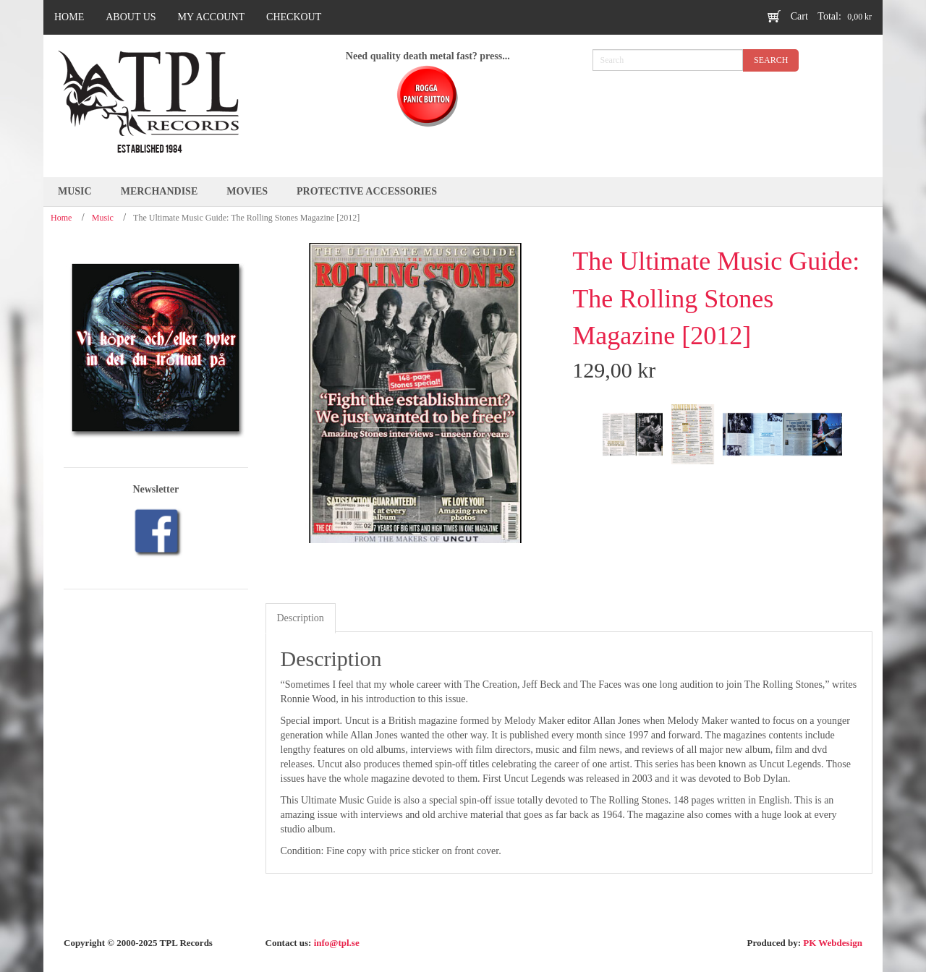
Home (61, 218)
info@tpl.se (337, 942)
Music (103, 218)
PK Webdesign (832, 942)
